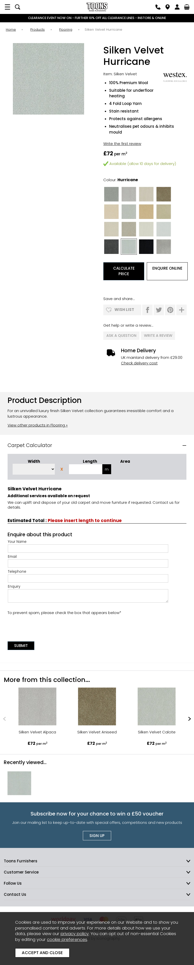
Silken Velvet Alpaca (37, 731)
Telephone (88, 575)
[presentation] (46, 626)
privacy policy (75, 934)
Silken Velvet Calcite (157, 731)
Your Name (88, 545)
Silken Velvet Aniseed (97, 731)
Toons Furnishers (97, 7)
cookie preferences (67, 939)
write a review (158, 335)
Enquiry (88, 592)
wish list (124, 309)
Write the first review (122, 143)
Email (88, 560)
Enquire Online (167, 268)
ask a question (121, 335)
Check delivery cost (139, 362)
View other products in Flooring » (38, 424)
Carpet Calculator (30, 444)
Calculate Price (124, 271)
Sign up (97, 835)
